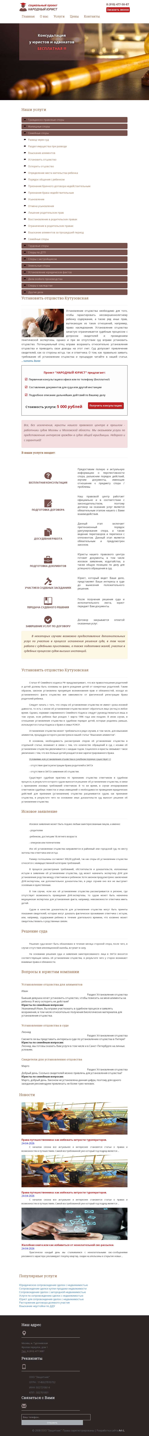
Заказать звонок (118, 9)
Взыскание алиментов (39, 153)
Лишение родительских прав (44, 212)
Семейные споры (36, 133)
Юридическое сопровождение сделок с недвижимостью (53, 1285)
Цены (74, 16)
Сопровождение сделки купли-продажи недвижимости (52, 1288)
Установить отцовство (40, 159)
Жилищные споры (37, 126)
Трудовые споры (36, 246)
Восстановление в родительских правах (50, 219)
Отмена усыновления (39, 206)
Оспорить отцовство (39, 166)
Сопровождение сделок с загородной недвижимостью (52, 1292)
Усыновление (34, 199)
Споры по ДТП (35, 252)
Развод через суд (36, 139)
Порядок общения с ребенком (44, 179)
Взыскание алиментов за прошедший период (54, 232)
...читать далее (31, 361)
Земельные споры (37, 265)
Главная (28, 16)
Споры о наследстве (38, 285)
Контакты (92, 16)
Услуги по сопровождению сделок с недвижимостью (51, 1295)
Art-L (122, 1430)
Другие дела (33, 292)
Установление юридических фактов (48, 272)
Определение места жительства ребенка (51, 173)
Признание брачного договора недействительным (57, 186)
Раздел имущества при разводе (45, 146)
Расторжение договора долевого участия (44, 1302)
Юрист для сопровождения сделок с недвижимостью (51, 1299)
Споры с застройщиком (40, 259)
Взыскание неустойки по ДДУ (37, 1306)
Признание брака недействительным (49, 192)
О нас (44, 16)
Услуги (59, 16)
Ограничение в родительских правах (48, 226)
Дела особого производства (43, 279)
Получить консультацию (106, 405)
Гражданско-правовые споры (44, 119)
